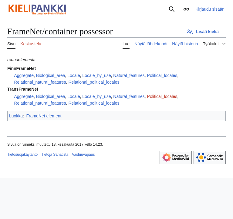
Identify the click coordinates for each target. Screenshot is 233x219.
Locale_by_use (96, 75)
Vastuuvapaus (83, 154)
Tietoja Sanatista (54, 154)
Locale (73, 75)
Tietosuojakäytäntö (22, 154)
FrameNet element (43, 115)
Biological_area (50, 75)
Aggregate (24, 75)
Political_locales (162, 75)
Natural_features (129, 75)
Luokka (16, 115)
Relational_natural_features (40, 82)
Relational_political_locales (93, 82)
